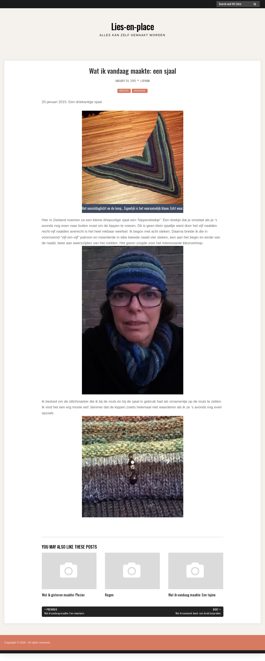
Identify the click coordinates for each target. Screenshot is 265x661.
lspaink (148, 80)
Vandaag (140, 90)
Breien (122, 90)
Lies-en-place (132, 25)
